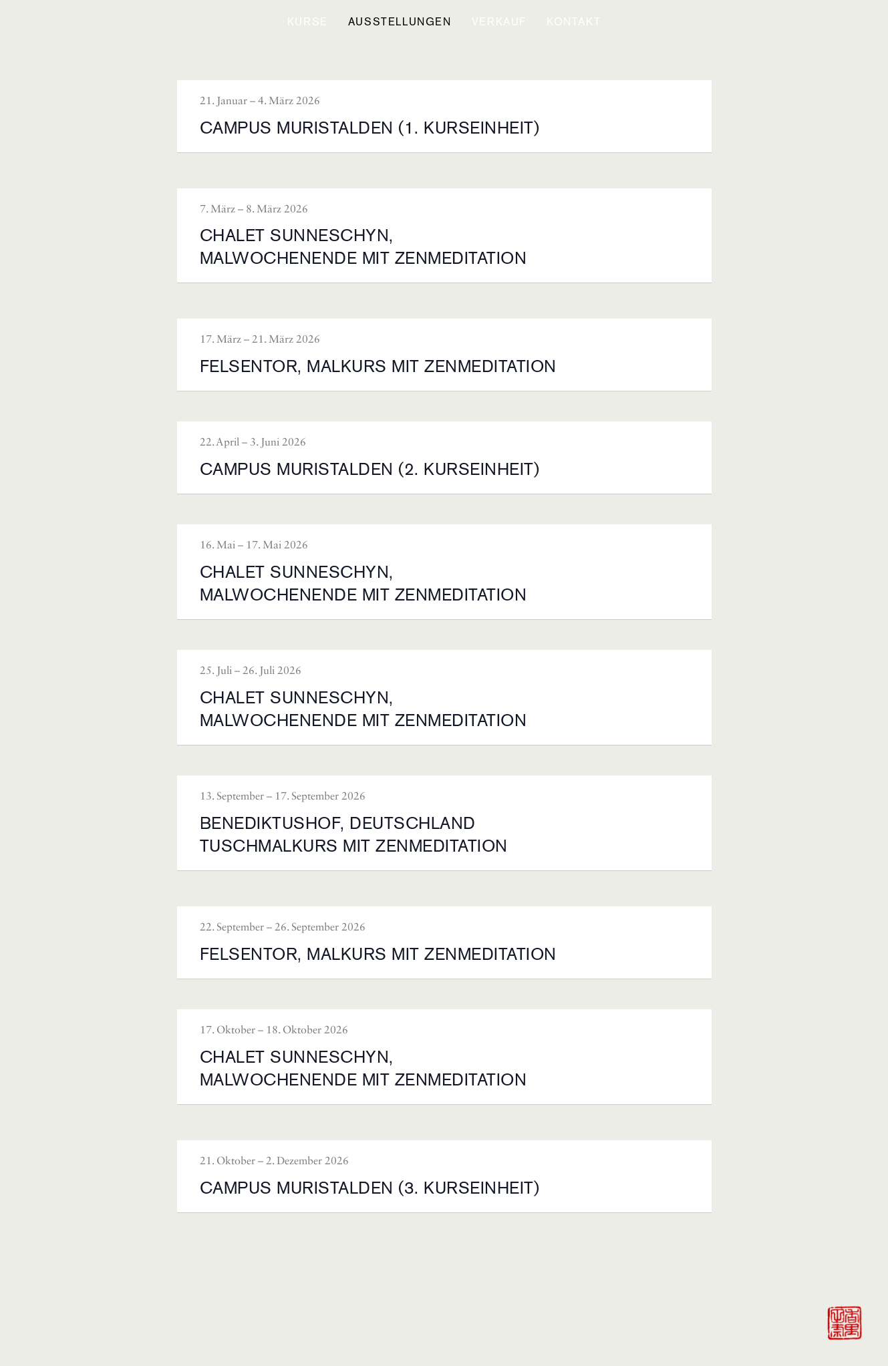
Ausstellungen (400, 21)
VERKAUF (499, 21)
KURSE (307, 21)
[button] (307, 22)
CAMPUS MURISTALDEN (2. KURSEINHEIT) (370, 469)
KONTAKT (574, 21)
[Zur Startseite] (844, 1322)
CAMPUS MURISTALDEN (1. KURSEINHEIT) (370, 128)
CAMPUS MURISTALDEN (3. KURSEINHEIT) (370, 1188)
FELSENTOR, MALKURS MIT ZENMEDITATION (378, 366)
